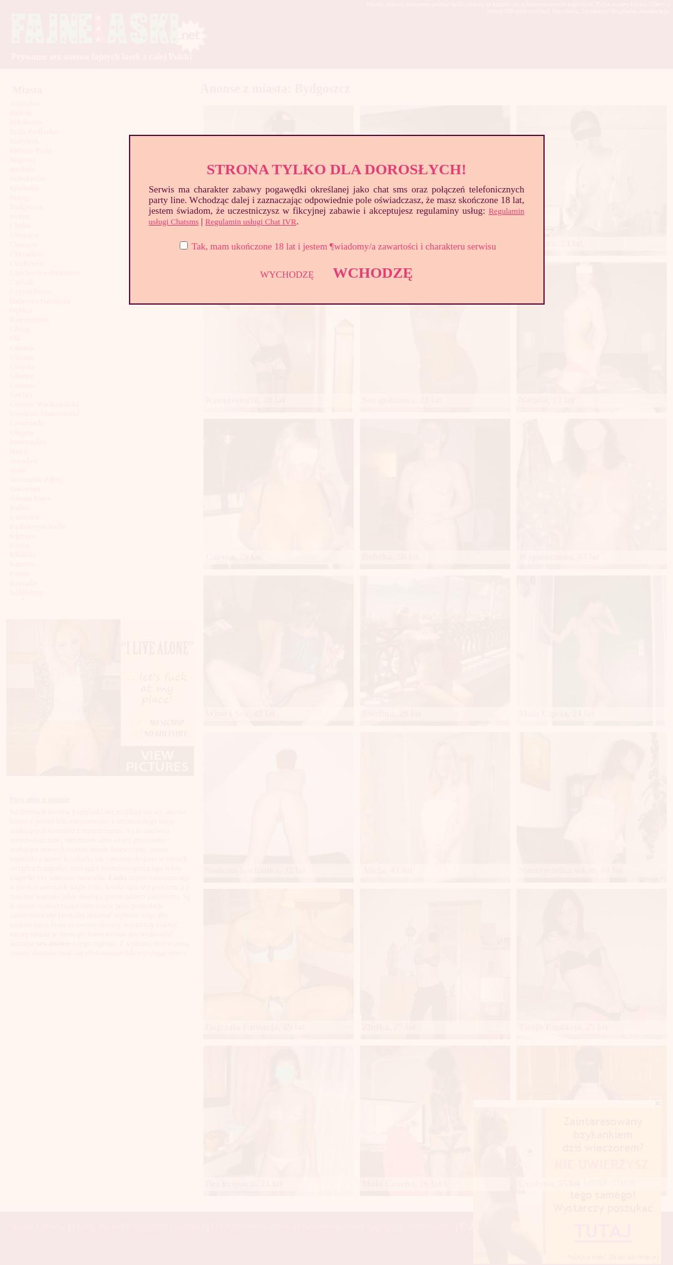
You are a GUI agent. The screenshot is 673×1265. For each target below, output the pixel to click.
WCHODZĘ (372, 273)
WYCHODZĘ (287, 275)
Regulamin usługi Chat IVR (251, 221)
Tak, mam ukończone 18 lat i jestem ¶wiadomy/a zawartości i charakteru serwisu (344, 246)
